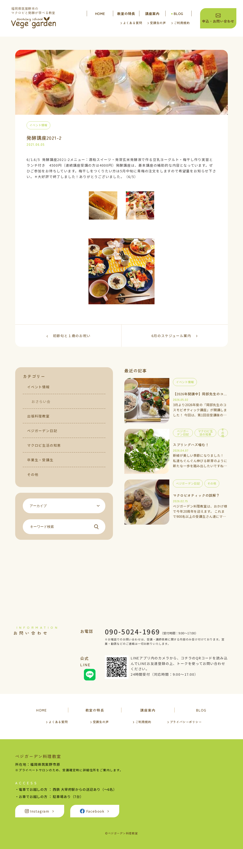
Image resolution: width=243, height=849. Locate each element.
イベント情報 (38, 386)
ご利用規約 (182, 22)
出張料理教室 (38, 416)
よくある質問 (132, 22)
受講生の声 (158, 22)
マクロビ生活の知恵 (44, 445)
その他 (32, 474)
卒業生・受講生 (40, 459)
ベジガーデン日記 (42, 430)
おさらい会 (41, 401)
